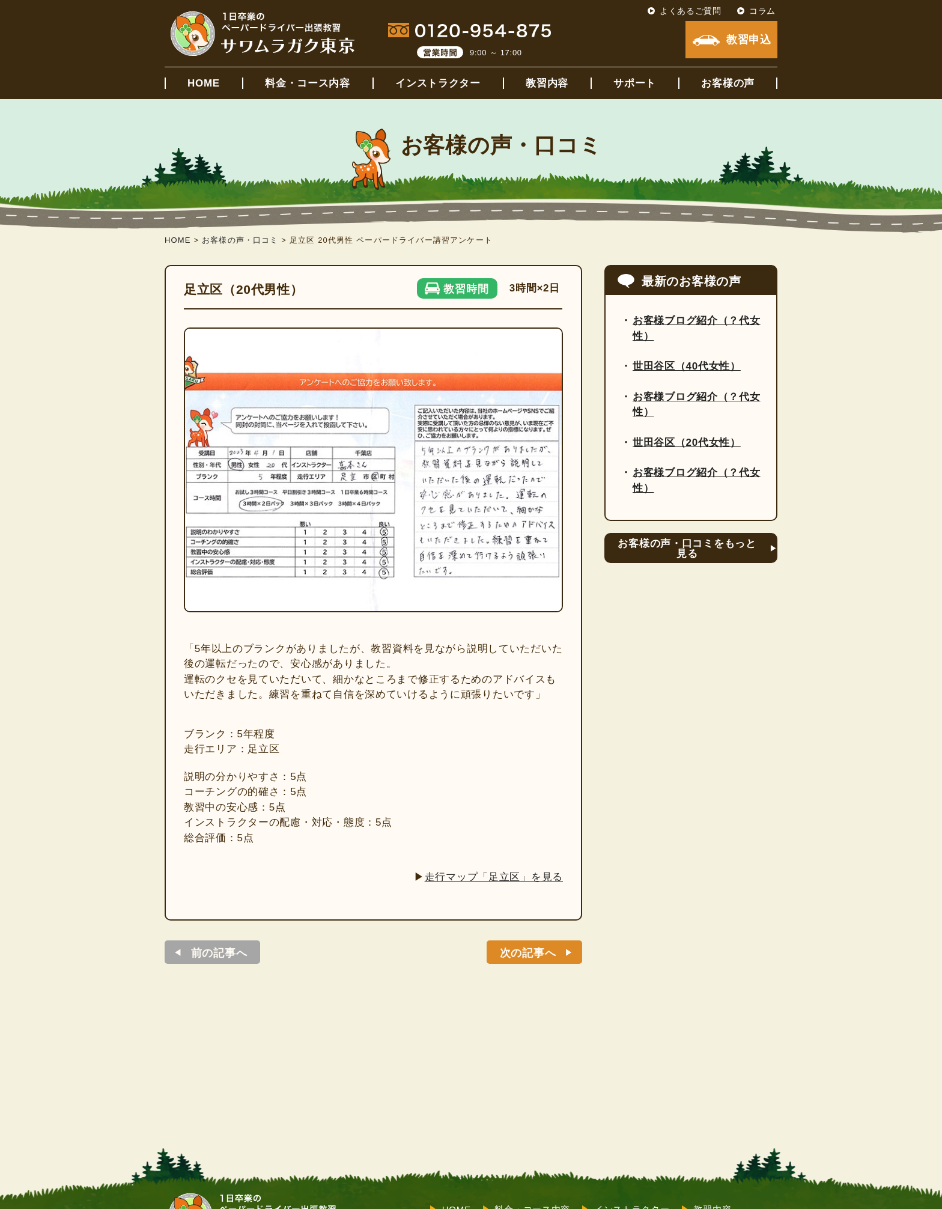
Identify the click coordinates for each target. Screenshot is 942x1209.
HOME (203, 83)
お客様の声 (728, 83)
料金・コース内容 (307, 83)
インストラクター (438, 83)
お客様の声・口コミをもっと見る (687, 548)
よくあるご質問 (691, 11)
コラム (762, 11)
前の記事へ (219, 953)
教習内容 (547, 83)
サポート (634, 83)
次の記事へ (528, 953)
